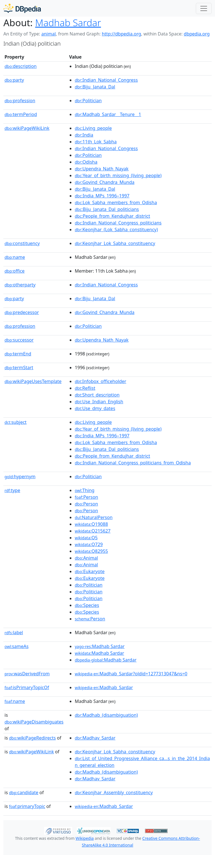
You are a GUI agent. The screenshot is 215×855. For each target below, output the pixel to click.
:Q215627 (93, 531)
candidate (23, 792)
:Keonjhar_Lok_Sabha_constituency (115, 243)
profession (20, 100)
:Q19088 (91, 524)
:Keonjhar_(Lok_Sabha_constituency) (116, 229)
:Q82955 (91, 551)
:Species (87, 605)
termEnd (18, 354)
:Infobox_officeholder (100, 381)
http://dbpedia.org (121, 34)
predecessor (22, 312)
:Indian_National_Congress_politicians (118, 223)
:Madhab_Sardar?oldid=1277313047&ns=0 (131, 674)
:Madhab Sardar (100, 646)
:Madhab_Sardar (104, 687)
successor (19, 340)
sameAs (16, 646)
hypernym (20, 476)
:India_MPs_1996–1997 (102, 196)
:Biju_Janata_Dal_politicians (107, 209)
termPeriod (21, 114)
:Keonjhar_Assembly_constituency (114, 792)
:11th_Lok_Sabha (96, 142)
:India (84, 135)
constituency (22, 243)
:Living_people (93, 128)
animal (48, 34)
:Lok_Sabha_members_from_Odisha (116, 202)
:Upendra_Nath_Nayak (102, 169)
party (14, 80)
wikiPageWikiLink (27, 128)
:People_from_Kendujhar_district (112, 216)
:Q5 (86, 538)
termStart (19, 367)
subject (16, 422)
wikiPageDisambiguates (34, 722)
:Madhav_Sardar (95, 738)
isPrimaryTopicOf (27, 687)
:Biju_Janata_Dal (95, 87)
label (14, 632)
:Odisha (86, 162)
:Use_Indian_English (99, 401)
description (21, 66)
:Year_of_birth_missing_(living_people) (118, 175)
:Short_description (97, 395)
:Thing (85, 490)
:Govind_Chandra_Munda (105, 182)
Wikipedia (85, 838)
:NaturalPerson (94, 517)
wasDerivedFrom (27, 674)
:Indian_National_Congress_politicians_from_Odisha (133, 463)
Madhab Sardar (68, 22)
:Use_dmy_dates (95, 408)
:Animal (86, 558)
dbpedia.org (197, 34)
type (12, 490)
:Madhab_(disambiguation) (106, 715)
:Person (86, 497)
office (15, 271)
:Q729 (89, 544)
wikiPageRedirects (32, 738)
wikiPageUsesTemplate (33, 381)
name (15, 257)
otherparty (20, 285)
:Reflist (85, 388)
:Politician (88, 100)
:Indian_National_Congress (106, 80)
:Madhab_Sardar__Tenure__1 (108, 114)
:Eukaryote (90, 571)
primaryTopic (27, 806)
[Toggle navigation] (204, 8)
